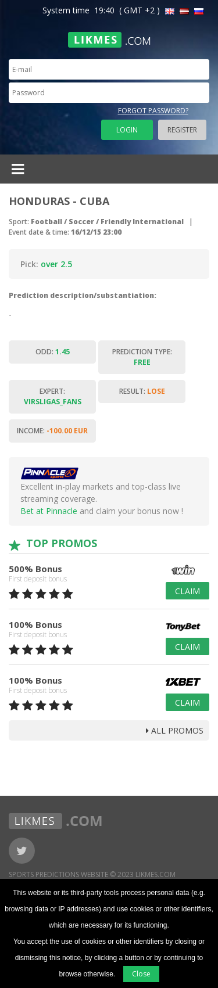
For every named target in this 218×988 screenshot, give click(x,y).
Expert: (52, 396)
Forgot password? (153, 111)
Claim (187, 591)
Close (141, 974)
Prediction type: (142, 357)
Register (182, 130)
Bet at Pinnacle (48, 510)
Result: (142, 391)
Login (127, 130)
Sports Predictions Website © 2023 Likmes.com (92, 874)
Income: (52, 431)
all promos (174, 730)
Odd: (52, 352)
